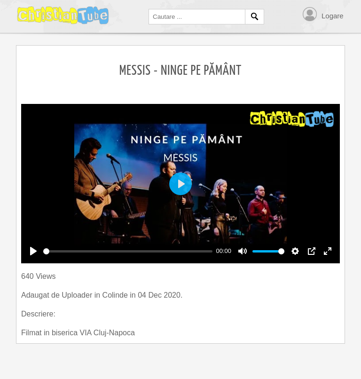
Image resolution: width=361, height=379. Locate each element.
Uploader (78, 295)
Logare (333, 16)
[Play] (33, 251)
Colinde (116, 295)
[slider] (127, 251)
